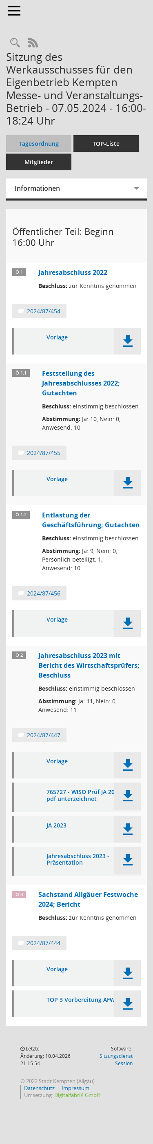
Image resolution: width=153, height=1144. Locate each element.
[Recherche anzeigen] (15, 43)
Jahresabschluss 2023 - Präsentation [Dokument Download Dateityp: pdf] (78, 860)
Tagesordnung (39, 143)
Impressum (75, 1088)
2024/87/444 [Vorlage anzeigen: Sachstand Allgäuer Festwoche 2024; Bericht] (43, 943)
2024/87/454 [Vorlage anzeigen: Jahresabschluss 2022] (43, 311)
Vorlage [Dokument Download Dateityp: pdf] (57, 337)
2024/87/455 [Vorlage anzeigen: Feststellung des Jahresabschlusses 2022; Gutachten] (43, 453)
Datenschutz (39, 1088)
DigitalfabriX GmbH (77, 1095)
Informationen (37, 188)
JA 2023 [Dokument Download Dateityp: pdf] (57, 825)
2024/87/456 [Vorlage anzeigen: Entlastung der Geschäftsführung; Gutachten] (43, 593)
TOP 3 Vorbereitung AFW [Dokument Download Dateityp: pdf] (81, 1000)
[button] (127, 341)
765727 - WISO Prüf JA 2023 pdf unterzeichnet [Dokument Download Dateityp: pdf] (84, 796)
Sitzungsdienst (116, 1060)
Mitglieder (38, 162)
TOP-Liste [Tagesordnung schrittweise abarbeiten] (106, 143)
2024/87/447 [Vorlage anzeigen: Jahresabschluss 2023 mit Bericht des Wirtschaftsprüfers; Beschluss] (43, 735)
